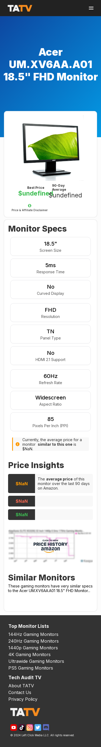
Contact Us (19, 692)
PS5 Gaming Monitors (30, 668)
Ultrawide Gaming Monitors (36, 661)
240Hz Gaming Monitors (33, 641)
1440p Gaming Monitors (33, 647)
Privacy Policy (22, 699)
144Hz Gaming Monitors (33, 634)
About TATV (21, 685)
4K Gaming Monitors (29, 654)
